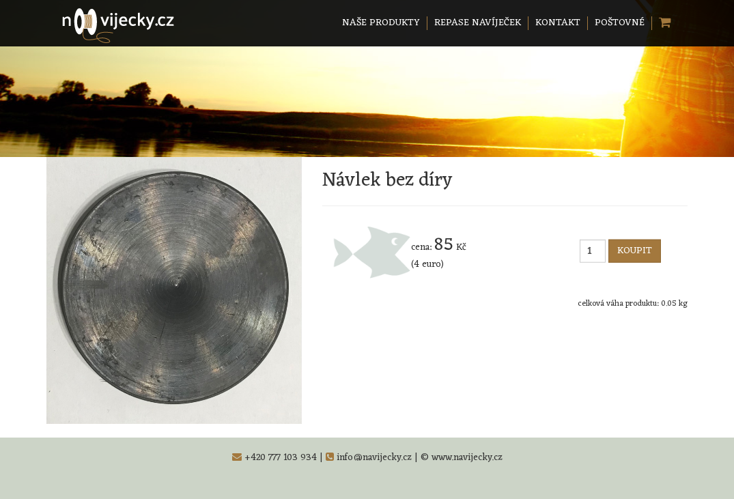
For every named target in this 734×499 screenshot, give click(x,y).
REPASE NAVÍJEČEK (477, 22)
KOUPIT (634, 250)
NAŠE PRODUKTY (381, 22)
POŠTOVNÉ (620, 22)
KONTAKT (557, 22)
